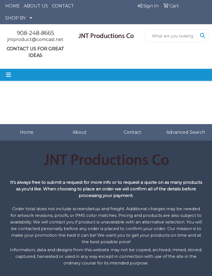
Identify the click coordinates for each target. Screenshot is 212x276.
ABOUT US (36, 6)
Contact (132, 132)
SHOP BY (15, 18)
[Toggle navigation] (8, 75)
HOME (12, 6)
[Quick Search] (171, 36)
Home (26, 132)
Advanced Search (185, 132)
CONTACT (63, 6)
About (80, 132)
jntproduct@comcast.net (35, 39)
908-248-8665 (35, 33)
